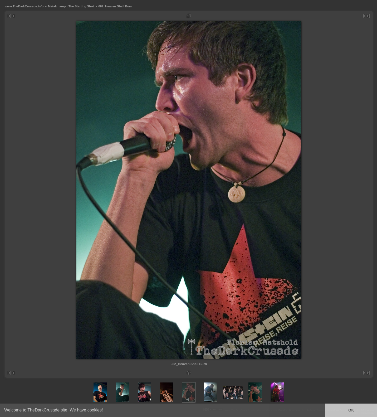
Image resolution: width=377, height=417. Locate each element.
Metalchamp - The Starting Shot (71, 6)
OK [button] (351, 410)
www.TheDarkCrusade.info (24, 6)
